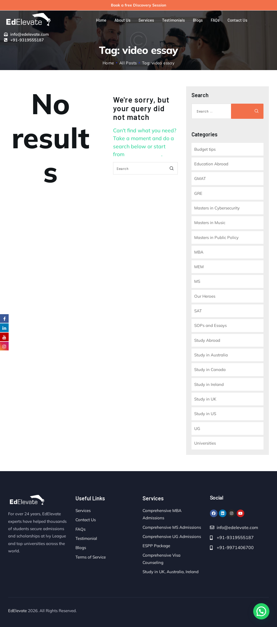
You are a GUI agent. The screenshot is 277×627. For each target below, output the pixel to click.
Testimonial (86, 538)
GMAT (200, 178)
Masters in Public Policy (216, 237)
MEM (199, 266)
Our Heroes (204, 296)
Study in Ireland (209, 384)
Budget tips (205, 149)
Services (83, 510)
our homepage (143, 154)
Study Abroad (207, 340)
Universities (205, 443)
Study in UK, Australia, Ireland (171, 571)
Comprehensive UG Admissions (172, 536)
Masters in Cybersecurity (217, 208)
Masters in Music (209, 222)
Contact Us (85, 519)
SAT (198, 310)
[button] (261, 611)
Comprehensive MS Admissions (172, 527)
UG (197, 428)
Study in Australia (211, 354)
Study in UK (205, 399)
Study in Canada (210, 369)
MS (197, 281)
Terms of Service (90, 557)
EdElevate (17, 610)
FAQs (80, 529)
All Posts (128, 62)
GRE (198, 193)
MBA (198, 252)
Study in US (205, 413)
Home (108, 62)
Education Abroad (211, 163)
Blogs (80, 547)
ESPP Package (156, 545)
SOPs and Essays (210, 325)
